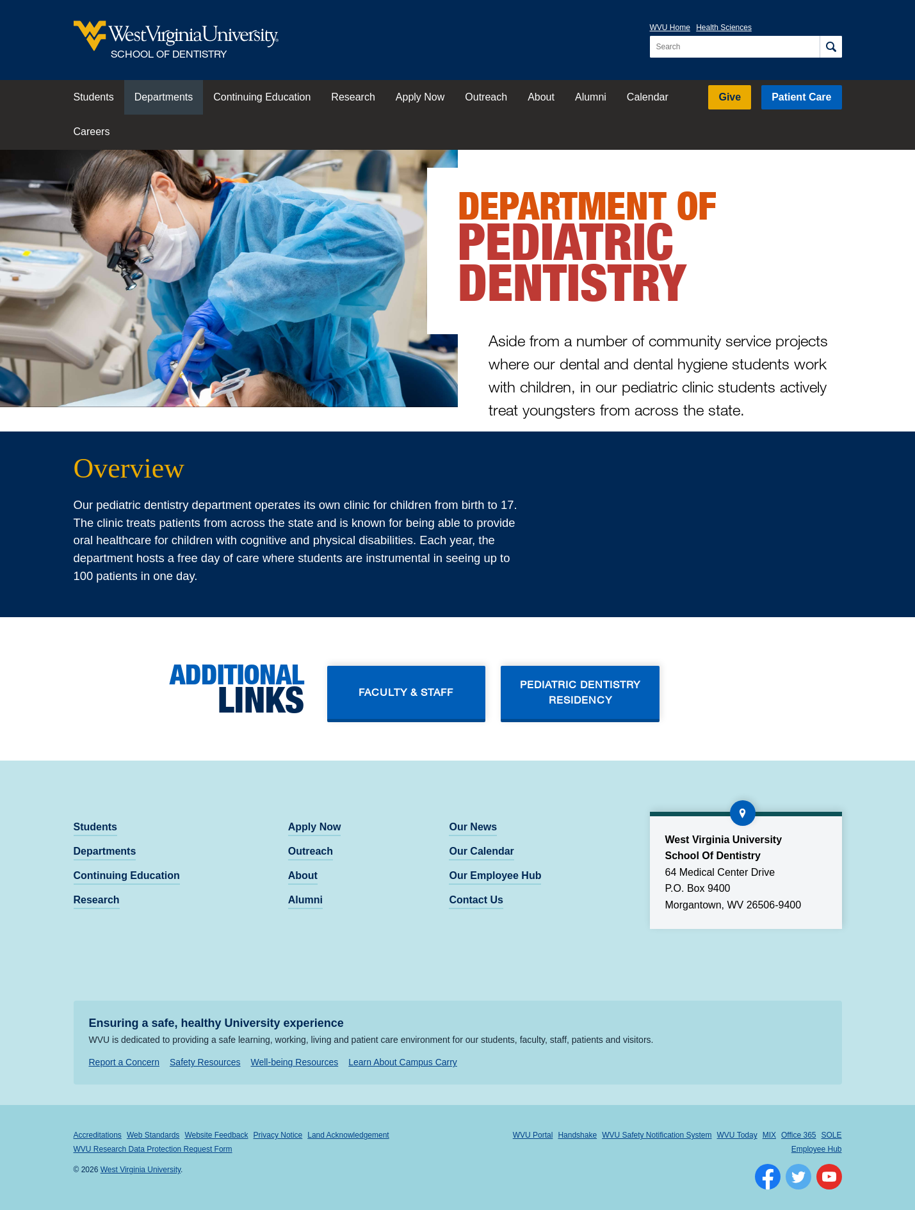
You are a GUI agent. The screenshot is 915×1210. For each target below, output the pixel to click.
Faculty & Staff (406, 692)
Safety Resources (205, 1062)
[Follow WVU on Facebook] (768, 1177)
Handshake (577, 1135)
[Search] (831, 47)
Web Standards (153, 1135)
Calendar (647, 97)
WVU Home (670, 27)
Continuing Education (262, 97)
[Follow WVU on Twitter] (798, 1177)
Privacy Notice (278, 1135)
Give (729, 97)
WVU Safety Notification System (656, 1135)
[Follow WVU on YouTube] (829, 1177)
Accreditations (98, 1135)
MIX (769, 1135)
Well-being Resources (295, 1062)
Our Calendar (481, 851)
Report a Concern (124, 1062)
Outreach (486, 97)
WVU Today (737, 1135)
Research (353, 97)
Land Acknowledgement (348, 1135)
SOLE (831, 1135)
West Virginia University (141, 1169)
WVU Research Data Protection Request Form (153, 1149)
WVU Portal (533, 1135)
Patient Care (801, 97)
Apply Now (420, 97)
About (541, 97)
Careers (92, 131)
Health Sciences (724, 27)
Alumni (590, 97)
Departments (163, 97)
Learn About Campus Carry (402, 1062)
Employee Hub (816, 1149)
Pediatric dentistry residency (580, 692)
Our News (473, 826)
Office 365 (798, 1135)
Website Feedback (216, 1135)
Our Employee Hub (495, 875)
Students (94, 97)
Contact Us (476, 899)
